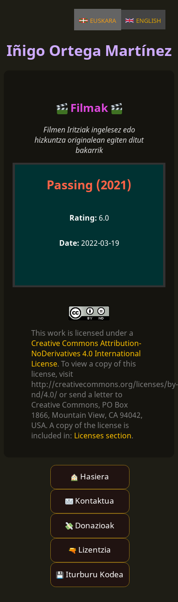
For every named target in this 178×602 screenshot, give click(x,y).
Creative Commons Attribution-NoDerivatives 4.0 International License (86, 353)
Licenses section (102, 435)
